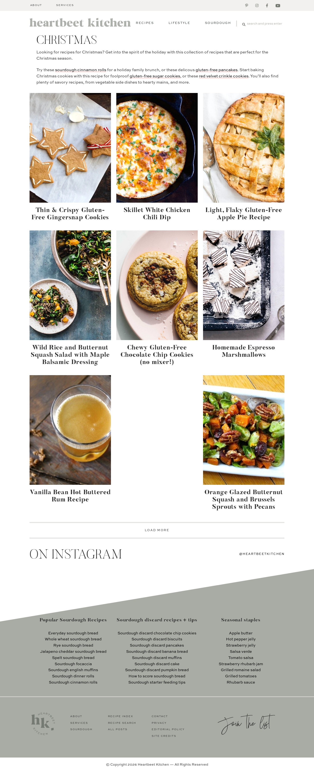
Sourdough (218, 23)
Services (65, 5)
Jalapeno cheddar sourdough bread (73, 652)
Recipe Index (120, 716)
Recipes (145, 23)
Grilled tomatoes (241, 676)
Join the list (244, 722)
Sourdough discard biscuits (157, 639)
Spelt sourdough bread (73, 658)
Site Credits (164, 736)
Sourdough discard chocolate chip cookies (157, 633)
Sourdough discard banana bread (157, 652)
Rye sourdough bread (73, 645)
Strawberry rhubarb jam (241, 664)
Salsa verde (241, 652)
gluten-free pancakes (217, 70)
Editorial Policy (168, 729)
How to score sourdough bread (157, 676)
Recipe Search (122, 723)
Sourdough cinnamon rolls (73, 682)
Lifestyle (179, 23)
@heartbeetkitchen (262, 554)
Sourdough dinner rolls (73, 676)
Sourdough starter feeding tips (156, 682)
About (36, 5)
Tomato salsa (240, 658)
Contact (160, 716)
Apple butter (241, 633)
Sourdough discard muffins (157, 658)
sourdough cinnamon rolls (80, 70)
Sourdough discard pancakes (157, 645)
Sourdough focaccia (73, 664)
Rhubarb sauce (241, 682)
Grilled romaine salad (241, 670)
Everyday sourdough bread (73, 633)
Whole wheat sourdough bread (73, 639)
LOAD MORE (157, 530)
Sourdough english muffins (73, 670)
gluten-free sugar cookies (155, 76)
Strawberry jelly (241, 645)
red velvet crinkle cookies (223, 76)
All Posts (117, 729)
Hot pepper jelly (241, 639)
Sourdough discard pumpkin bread (157, 670)
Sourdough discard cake (157, 664)
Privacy (159, 723)
